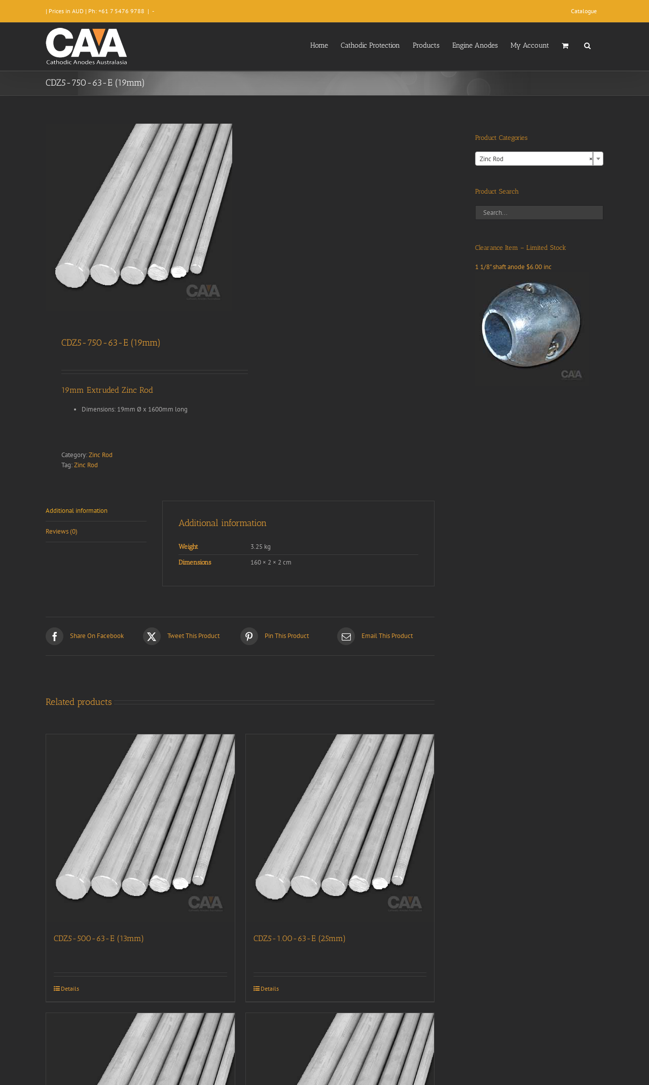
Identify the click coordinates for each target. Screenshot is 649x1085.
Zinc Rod (101, 455)
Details (70, 988)
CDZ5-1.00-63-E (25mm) (300, 938)
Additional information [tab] (76, 510)
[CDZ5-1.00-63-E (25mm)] (340, 828)
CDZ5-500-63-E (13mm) (99, 938)
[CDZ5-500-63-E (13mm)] (140, 828)
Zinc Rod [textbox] (536, 159)
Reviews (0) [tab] (62, 531)
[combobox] (539, 159)
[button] (587, 44)
